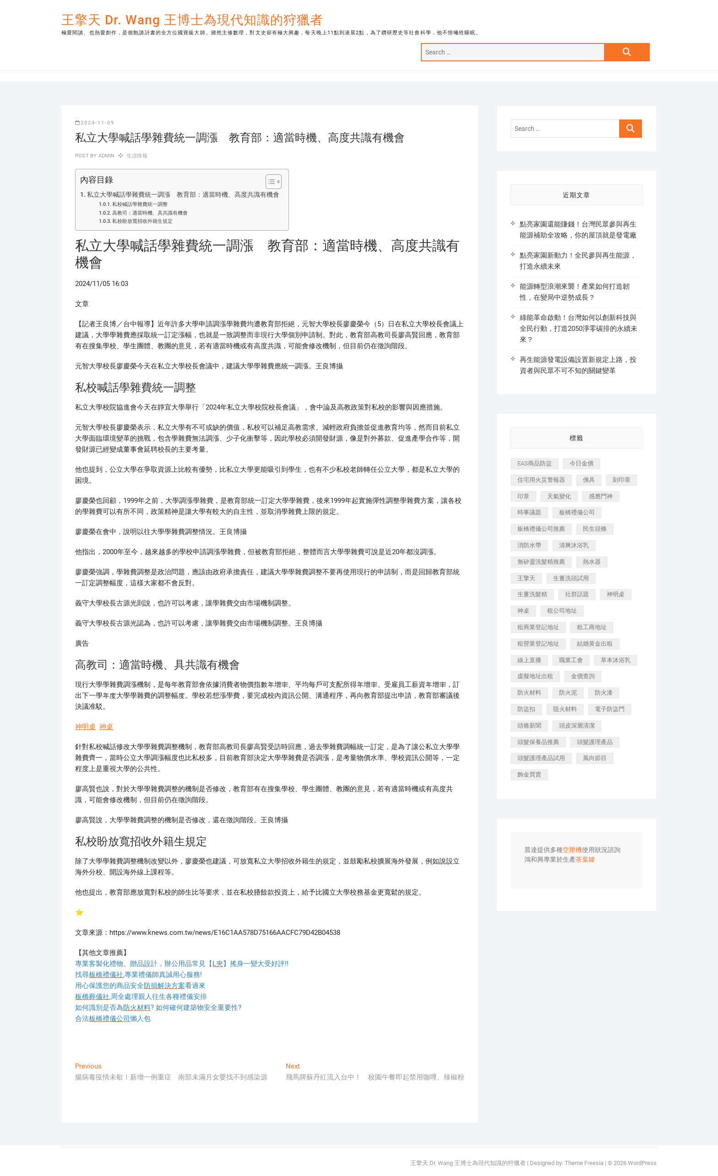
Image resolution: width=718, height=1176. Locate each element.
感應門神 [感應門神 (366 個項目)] (601, 496)
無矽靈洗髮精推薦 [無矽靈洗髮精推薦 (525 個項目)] (541, 561)
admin (105, 156)
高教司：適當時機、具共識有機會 (150, 213)
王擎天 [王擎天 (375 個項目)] (526, 578)
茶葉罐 (585, 859)
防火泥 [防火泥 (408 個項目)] (568, 692)
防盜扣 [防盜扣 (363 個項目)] (526, 709)
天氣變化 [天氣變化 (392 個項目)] (559, 496)
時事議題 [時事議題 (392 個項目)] (529, 512)
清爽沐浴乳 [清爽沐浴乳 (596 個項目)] (574, 545)
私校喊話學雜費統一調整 (140, 204)
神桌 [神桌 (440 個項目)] (523, 610)
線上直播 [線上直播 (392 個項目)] (529, 660)
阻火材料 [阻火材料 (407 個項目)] (565, 709)
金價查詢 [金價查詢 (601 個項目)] (583, 676)
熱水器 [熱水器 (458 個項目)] (592, 561)
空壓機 (572, 850)
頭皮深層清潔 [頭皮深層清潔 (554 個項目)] (577, 725)
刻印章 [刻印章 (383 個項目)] (622, 479)
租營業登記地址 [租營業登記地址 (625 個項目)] (538, 643)
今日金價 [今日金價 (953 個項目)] (581, 463)
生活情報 (137, 156)
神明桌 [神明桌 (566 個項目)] (616, 594)
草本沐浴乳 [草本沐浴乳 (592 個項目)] (616, 660)
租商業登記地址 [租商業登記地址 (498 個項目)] (538, 627)
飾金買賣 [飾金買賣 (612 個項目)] (529, 774)
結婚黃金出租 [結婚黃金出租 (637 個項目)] (595, 643)
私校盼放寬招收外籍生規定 (142, 221)
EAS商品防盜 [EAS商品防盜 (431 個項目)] (534, 463)
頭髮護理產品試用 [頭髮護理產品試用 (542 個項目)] (541, 758)
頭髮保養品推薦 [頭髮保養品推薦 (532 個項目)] (538, 742)
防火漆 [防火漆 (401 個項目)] (604, 692)
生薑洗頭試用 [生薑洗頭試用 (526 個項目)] (571, 578)
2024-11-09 (94, 123)
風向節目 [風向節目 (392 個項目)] (595, 758)
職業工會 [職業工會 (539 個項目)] (571, 660)
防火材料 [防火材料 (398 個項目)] (529, 692)
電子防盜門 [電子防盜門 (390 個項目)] (610, 709)
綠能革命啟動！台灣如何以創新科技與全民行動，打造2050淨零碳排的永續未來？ (578, 328)
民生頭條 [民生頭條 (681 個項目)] (595, 528)
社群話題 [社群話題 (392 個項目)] (577, 594)
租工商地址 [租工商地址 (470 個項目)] (592, 627)
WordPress (642, 1163)
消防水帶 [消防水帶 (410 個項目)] (529, 545)
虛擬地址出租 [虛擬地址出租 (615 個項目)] (535, 676)
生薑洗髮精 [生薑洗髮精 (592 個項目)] (532, 594)
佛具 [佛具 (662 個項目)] (589, 479)
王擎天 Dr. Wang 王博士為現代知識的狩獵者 (192, 19)
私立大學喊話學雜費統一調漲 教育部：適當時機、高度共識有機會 (183, 194)
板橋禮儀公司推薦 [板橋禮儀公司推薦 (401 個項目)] (541, 528)
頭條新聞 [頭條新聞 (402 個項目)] (529, 725)
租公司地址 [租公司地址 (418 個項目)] (562, 610)
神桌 (106, 727)
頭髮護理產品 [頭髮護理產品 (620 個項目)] (595, 742)
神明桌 (85, 727)
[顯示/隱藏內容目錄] (269, 181)
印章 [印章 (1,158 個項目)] (523, 496)
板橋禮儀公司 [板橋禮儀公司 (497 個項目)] (577, 512)
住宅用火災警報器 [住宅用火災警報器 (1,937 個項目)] (541, 479)
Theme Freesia (584, 1163)
